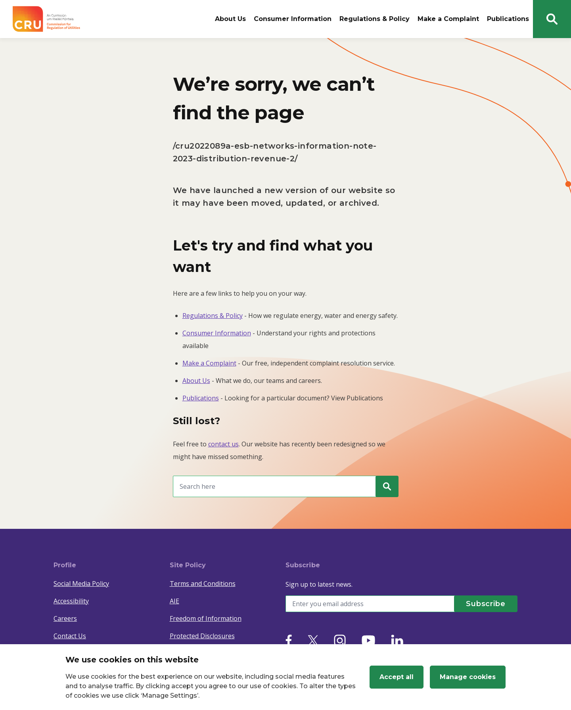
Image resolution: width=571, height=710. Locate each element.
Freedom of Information (205, 618)
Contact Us (70, 636)
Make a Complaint (448, 19)
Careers (65, 618)
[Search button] (552, 19)
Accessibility (71, 601)
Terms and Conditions (203, 584)
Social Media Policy (81, 584)
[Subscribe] (485, 603)
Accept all (396, 677)
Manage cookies (468, 677)
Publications (508, 19)
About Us (230, 19)
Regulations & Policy (374, 19)
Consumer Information (292, 19)
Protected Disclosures (202, 636)
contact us (223, 444)
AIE (174, 601)
